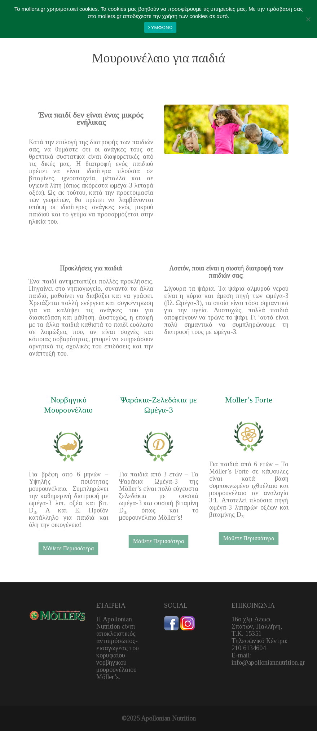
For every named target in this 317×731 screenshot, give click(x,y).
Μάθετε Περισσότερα (68, 548)
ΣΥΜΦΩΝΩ (160, 27)
